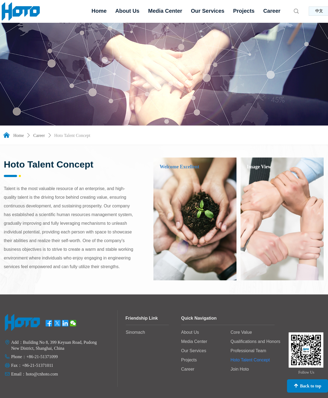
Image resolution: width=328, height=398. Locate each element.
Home (18, 135)
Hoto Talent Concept (72, 135)
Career (39, 135)
